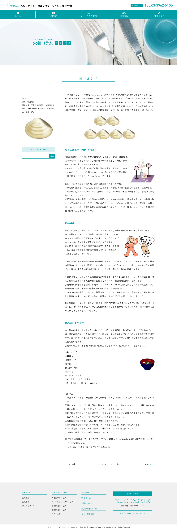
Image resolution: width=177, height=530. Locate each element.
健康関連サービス (59, 506)
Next (147, 464)
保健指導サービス (59, 498)
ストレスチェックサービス (62, 502)
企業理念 (25, 498)
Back (73, 464)
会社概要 (25, 502)
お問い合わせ (87, 503)
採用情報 (85, 492)
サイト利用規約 (88, 514)
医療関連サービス (59, 510)
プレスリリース (28, 506)
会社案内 (26, 492)
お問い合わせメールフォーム (133, 513)
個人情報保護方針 (89, 509)
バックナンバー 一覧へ (39, 150)
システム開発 (57, 514)
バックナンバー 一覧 (110, 464)
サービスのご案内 (59, 492)
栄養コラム (86, 498)
